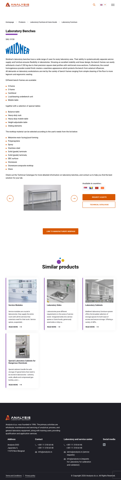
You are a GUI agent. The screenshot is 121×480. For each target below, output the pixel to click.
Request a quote (99, 197)
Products (22, 22)
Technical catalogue (99, 205)
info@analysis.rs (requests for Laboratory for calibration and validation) (79, 462)
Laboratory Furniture (69, 22)
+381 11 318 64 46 (45, 445)
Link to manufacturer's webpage (61, 231)
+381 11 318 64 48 (45, 448)
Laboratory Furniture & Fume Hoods (43, 22)
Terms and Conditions (14, 476)
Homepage (10, 22)
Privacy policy (30, 476)
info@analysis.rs (45, 452)
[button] (103, 4)
